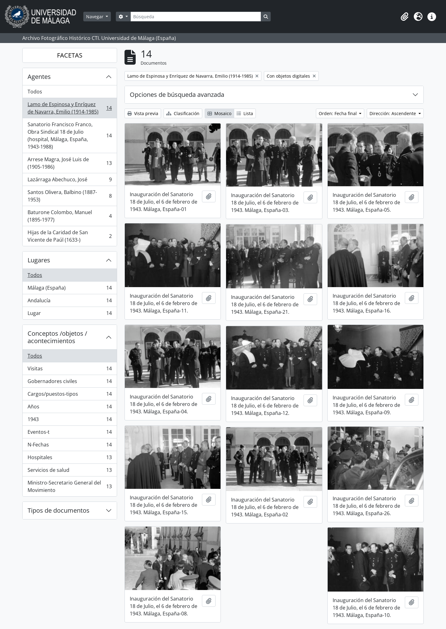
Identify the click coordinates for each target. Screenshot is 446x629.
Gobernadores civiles (69, 382)
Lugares (39, 260)
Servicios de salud (69, 471)
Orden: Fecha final (338, 113)
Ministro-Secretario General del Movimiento (69, 486)
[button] (404, 17)
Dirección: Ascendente (393, 113)
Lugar (69, 314)
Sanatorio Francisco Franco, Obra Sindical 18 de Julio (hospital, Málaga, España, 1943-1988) (69, 135)
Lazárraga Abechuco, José (69, 181)
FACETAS (69, 55)
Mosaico (219, 113)
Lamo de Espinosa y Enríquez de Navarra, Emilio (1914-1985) (69, 108)
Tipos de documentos (59, 510)
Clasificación (182, 113)
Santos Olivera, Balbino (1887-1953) (69, 196)
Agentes (39, 76)
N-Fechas (69, 446)
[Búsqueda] (195, 16)
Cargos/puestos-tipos (69, 395)
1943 (69, 421)
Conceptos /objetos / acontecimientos (57, 337)
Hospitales (69, 459)
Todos (35, 91)
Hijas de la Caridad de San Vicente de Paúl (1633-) (69, 236)
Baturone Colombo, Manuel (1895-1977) (69, 216)
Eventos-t (69, 433)
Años (69, 408)
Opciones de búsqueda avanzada (177, 94)
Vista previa (142, 113)
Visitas (69, 370)
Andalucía (69, 302)
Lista (245, 113)
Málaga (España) (69, 289)
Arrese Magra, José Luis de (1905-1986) (69, 163)
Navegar (95, 16)
